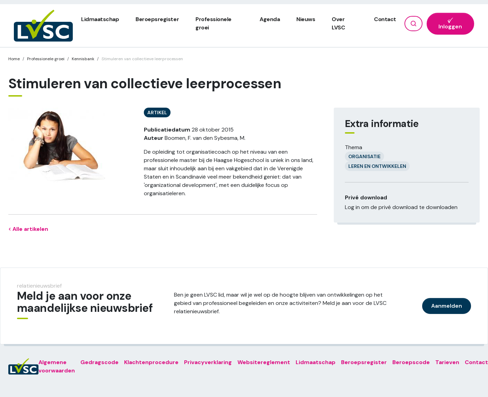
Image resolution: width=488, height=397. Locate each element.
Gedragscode (99, 362)
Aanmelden (446, 305)
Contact (385, 19)
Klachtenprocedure (151, 362)
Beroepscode (411, 362)
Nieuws (305, 19)
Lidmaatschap (100, 19)
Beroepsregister (157, 19)
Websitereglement (263, 362)
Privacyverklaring (208, 362)
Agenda (270, 19)
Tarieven (447, 362)
